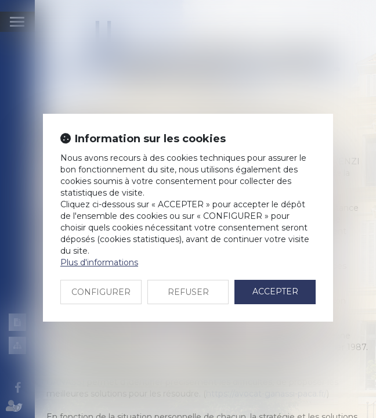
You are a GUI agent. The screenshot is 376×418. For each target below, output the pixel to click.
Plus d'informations (99, 262)
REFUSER (188, 292)
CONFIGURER (101, 292)
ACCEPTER (275, 291)
